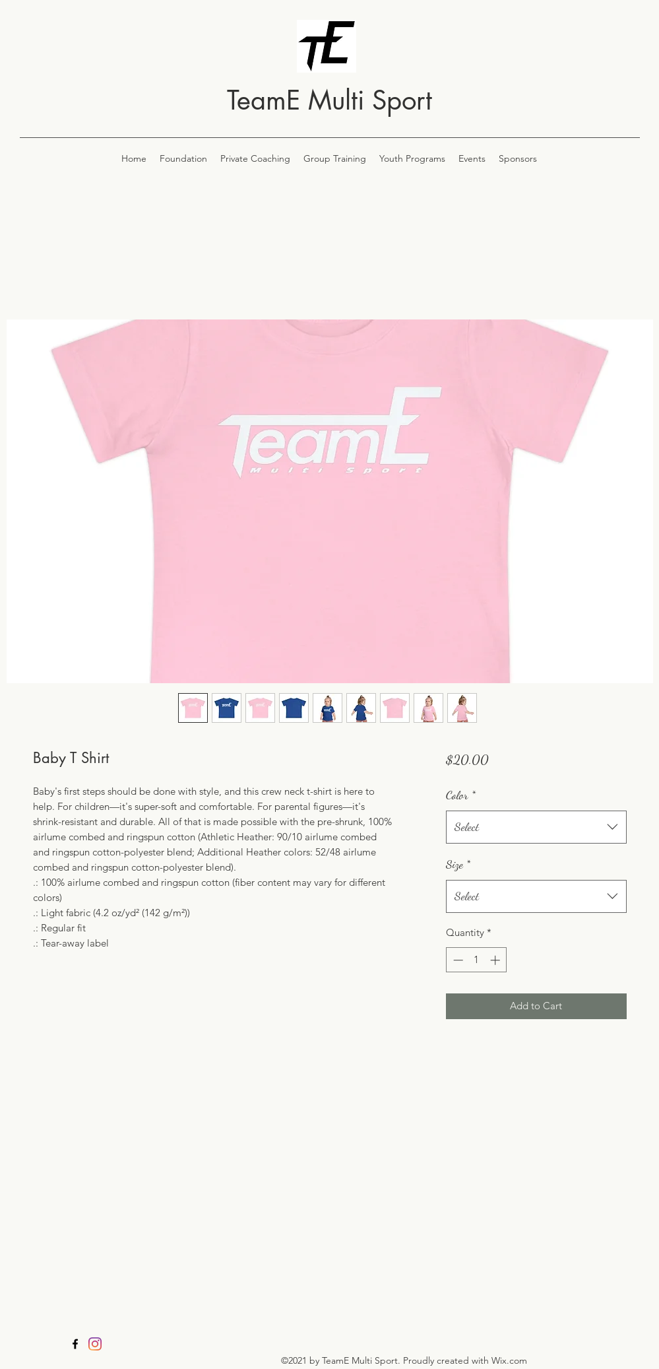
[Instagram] (95, 1344)
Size (458, 864)
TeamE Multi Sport (329, 100)
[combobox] (536, 827)
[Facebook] (75, 1344)
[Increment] (496, 960)
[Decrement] (457, 960)
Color (461, 794)
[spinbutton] (476, 960)
